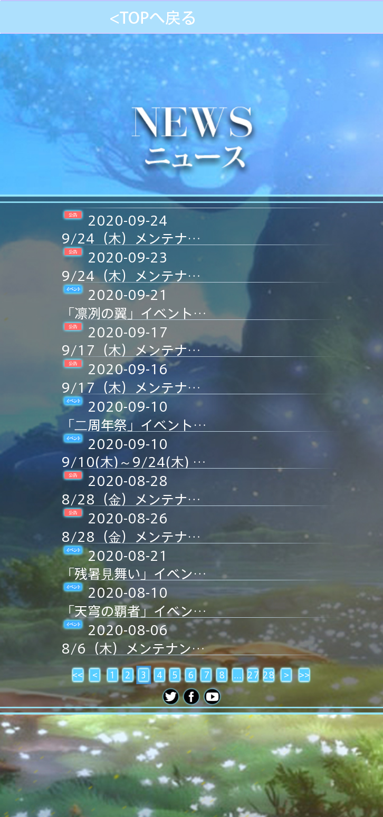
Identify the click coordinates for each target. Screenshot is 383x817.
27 (253, 674)
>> (304, 674)
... (238, 674)
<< (77, 674)
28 (268, 674)
